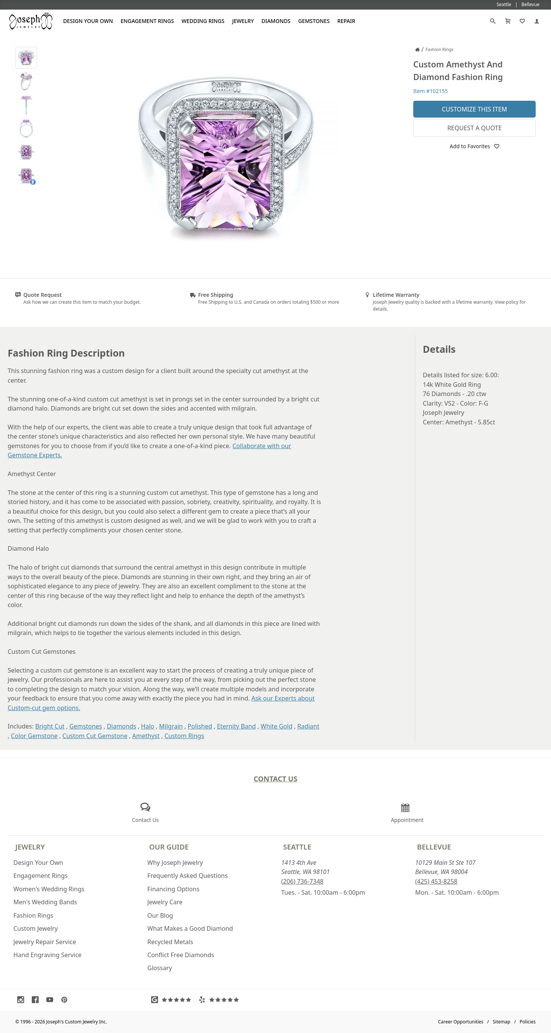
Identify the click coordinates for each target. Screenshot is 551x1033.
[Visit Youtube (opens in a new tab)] (51, 999)
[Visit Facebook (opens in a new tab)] (37, 999)
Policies (528, 1021)
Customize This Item (474, 109)
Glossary (159, 968)
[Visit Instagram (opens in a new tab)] (22, 999)
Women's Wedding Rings (49, 889)
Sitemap (501, 1021)
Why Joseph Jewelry (175, 862)
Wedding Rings (203, 21)
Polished (199, 726)
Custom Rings (184, 736)
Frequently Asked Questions (187, 875)
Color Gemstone (34, 736)
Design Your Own (88, 21)
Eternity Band (236, 726)
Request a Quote (474, 128)
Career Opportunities (461, 1021)
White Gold (276, 726)
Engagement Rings (147, 21)
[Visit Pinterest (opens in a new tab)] (66, 999)
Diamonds (275, 21)
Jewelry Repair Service (44, 942)
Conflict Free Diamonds (180, 955)
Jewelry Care (165, 902)
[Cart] (507, 21)
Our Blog (160, 915)
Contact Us (276, 778)
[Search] (492, 21)
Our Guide (169, 846)
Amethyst (146, 736)
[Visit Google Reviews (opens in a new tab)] (173, 999)
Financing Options (173, 889)
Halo (148, 726)
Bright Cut (50, 726)
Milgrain (171, 726)
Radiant (308, 726)
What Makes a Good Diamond (190, 928)
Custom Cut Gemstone (94, 736)
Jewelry (243, 21)
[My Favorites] (522, 21)
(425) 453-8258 (436, 881)
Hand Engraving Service (47, 955)
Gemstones (313, 21)
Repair (346, 21)
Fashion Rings (33, 915)
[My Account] (536, 21)
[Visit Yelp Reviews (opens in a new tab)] (220, 999)
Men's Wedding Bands (45, 902)
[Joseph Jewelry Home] (417, 49)
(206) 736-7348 (302, 881)
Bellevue (434, 846)
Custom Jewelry (35, 928)
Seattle (297, 846)
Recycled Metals (170, 942)
